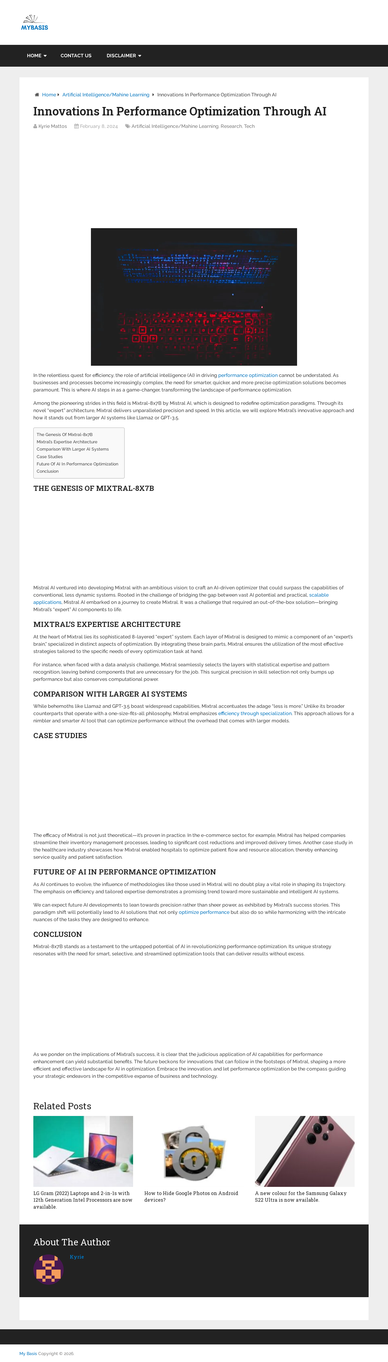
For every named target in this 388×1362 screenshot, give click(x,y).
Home (34, 55)
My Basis (28, 1353)
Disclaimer (121, 55)
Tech (249, 126)
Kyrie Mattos (52, 126)
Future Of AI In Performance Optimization (77, 463)
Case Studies (50, 456)
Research (231, 126)
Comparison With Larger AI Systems (73, 448)
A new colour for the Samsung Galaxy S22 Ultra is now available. (301, 1196)
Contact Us (76, 55)
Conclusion (48, 471)
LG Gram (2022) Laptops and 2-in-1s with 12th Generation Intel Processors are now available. (82, 1200)
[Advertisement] (194, 180)
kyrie (77, 1257)
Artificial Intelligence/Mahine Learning (105, 95)
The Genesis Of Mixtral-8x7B (64, 434)
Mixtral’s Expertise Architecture (67, 441)
